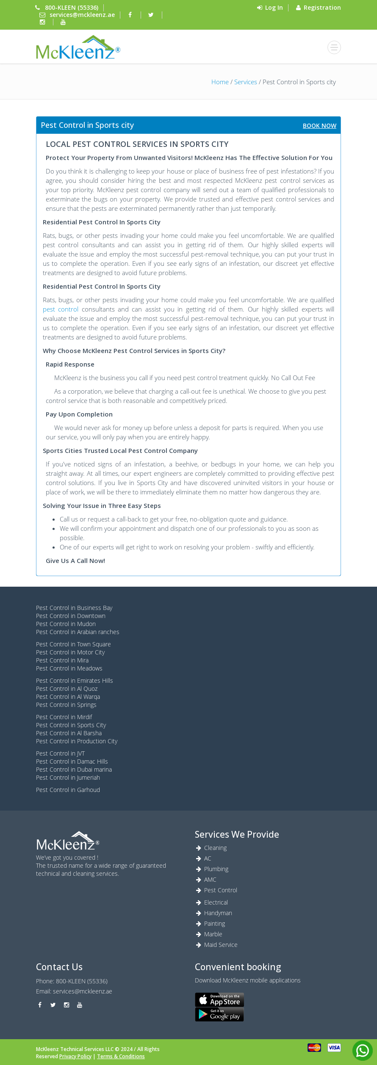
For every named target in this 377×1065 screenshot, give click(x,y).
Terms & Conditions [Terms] (121, 1056)
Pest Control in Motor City (70, 652)
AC (203, 858)
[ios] (268, 1000)
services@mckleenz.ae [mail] (82, 15)
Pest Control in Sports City (71, 725)
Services (245, 81)
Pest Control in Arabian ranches (77, 632)
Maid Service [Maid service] (216, 945)
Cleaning (211, 848)
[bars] (334, 47)
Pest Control (216, 890)
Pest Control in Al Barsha (69, 733)
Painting (210, 923)
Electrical (211, 902)
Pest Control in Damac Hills (72, 761)
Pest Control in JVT (60, 753)
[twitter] (152, 15)
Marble (208, 934)
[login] (78, 46)
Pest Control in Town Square (73, 644)
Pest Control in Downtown (70, 616)
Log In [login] (274, 7)
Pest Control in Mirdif (64, 717)
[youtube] (64, 22)
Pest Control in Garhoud (68, 790)
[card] (314, 1047)
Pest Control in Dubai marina (74, 769)
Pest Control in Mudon (66, 624)
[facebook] (131, 15)
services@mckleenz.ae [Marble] (82, 991)
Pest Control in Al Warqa (68, 697)
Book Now (319, 125)
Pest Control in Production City (76, 741)
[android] (268, 1014)
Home (220, 81)
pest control (60, 309)
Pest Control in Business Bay (74, 608)
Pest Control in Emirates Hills (74, 680)
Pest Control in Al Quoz (66, 688)
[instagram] (43, 22)
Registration (322, 7)
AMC (205, 879)
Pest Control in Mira (62, 660)
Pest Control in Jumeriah (68, 777)
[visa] (334, 1047)
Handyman (213, 913)
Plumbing (211, 869)
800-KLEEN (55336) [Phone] (71, 7)
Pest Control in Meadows (69, 668)
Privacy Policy (75, 1056)
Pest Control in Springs (66, 705)
